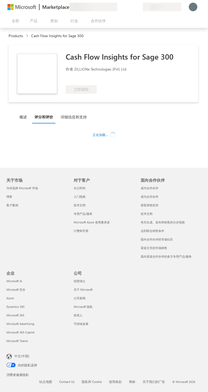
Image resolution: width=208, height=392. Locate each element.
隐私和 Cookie (92, 381)
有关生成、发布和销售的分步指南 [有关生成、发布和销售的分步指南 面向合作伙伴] (163, 222)
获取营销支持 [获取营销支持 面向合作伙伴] (149, 205)
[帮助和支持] (126, 7)
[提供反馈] (119, 7)
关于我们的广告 (154, 381)
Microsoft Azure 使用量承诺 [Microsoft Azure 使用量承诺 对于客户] (92, 222)
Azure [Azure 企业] (10, 298)
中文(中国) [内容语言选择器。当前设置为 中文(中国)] (21, 356)
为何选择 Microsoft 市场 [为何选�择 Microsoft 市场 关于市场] (22, 188)
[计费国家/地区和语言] (162, 7)
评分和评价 (43, 116)
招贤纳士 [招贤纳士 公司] (79, 281)
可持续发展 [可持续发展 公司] (81, 324)
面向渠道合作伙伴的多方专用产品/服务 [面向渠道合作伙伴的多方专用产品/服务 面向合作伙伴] (166, 256)
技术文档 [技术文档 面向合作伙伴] (146, 214)
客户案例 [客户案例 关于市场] (12, 205)
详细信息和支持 (74, 116)
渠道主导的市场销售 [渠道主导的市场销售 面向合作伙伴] (154, 248)
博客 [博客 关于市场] (9, 197)
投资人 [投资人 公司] (78, 315)
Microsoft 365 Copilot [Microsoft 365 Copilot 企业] (20, 332)
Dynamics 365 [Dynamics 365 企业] (15, 307)
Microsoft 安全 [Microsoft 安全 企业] (15, 290)
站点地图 (45, 381)
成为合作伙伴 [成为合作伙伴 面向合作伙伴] (149, 188)
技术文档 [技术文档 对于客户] (79, 205)
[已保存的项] (132, 7)
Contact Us (66, 381)
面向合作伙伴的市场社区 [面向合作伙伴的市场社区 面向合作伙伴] (157, 239)
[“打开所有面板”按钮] (14, 21)
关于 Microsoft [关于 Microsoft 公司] (83, 290)
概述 (23, 116)
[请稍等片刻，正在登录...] (193, 7)
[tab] (24, 117)
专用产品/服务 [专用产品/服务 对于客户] (83, 214)
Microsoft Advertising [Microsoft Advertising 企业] (20, 324)
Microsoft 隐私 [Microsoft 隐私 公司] (83, 307)
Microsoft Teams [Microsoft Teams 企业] (17, 341)
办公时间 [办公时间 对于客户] (79, 188)
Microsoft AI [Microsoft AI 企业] (14, 281)
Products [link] (16, 35)
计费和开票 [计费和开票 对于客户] (81, 231)
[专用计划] (138, 7)
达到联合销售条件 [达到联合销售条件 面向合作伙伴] (152, 231)
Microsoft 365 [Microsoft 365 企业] (15, 315)
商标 (132, 381)
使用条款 (115, 381)
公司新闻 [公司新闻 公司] (79, 298)
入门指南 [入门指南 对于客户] (79, 197)
